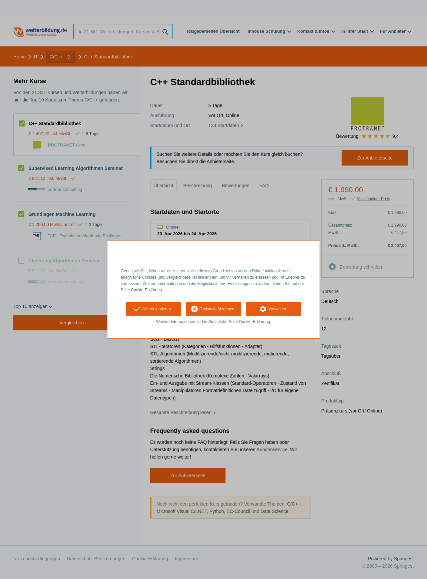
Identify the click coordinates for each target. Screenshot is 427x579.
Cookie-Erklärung (254, 321)
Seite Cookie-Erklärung (141, 289)
